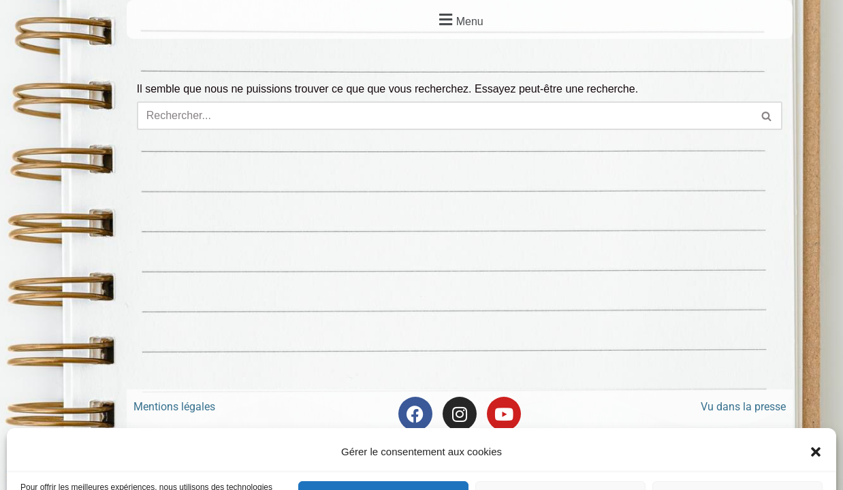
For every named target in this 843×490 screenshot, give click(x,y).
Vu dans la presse (743, 407)
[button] (459, 19)
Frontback (495, 453)
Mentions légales (174, 407)
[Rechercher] (444, 115)
